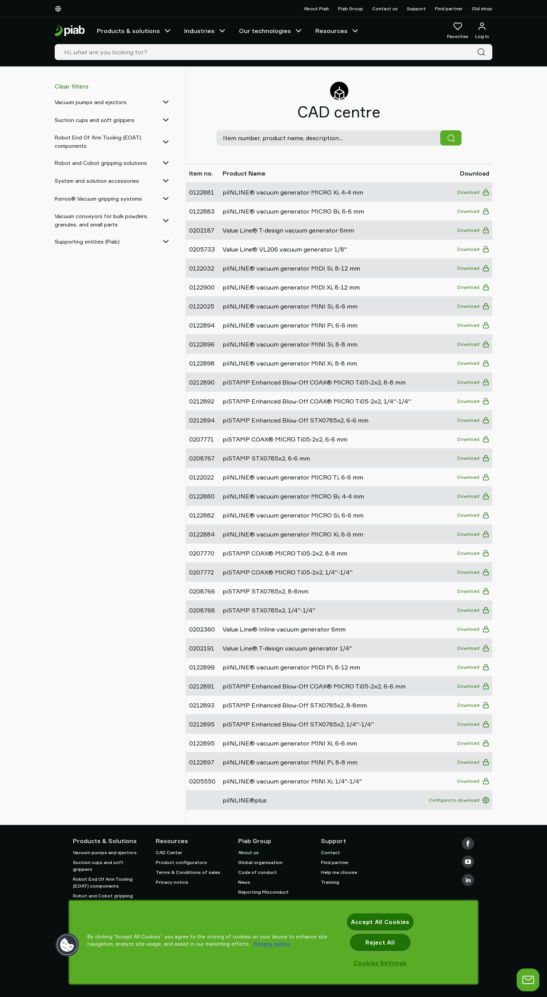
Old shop (482, 8)
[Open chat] (528, 980)
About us (248, 852)
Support (416, 8)
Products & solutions (134, 30)
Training (330, 882)
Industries (205, 30)
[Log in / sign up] (482, 31)
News (244, 882)
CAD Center (169, 852)
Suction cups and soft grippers (98, 865)
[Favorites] (458, 31)
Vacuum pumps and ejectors (105, 852)
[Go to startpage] (70, 30)
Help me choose (339, 872)
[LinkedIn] (468, 880)
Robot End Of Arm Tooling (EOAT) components (103, 882)
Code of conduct (257, 872)
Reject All (380, 942)
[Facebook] (468, 843)
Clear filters (72, 86)
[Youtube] (468, 862)
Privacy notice (172, 882)
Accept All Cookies (380, 922)
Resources (337, 30)
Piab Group (350, 8)
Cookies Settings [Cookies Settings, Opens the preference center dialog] (380, 963)
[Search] (483, 52)
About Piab (316, 8)
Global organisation (260, 862)
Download (473, 192)
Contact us (385, 8)
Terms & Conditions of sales (188, 872)
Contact (330, 852)
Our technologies (271, 30)
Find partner (449, 8)
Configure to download (459, 800)
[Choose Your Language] (60, 8)
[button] (67, 945)
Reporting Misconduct (263, 892)
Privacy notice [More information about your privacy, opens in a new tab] (271, 944)
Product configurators (181, 862)
